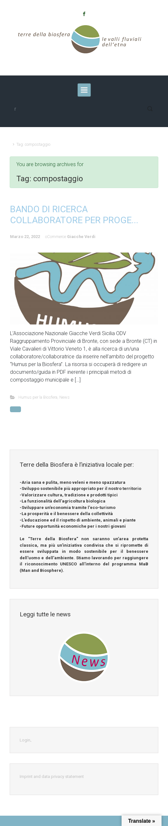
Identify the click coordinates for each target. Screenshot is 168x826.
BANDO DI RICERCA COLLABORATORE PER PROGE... (74, 214)
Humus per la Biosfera (37, 397)
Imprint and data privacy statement (52, 776)
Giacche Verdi (81, 236)
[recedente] (84, 90)
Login (25, 740)
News (64, 397)
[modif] (84, 109)
